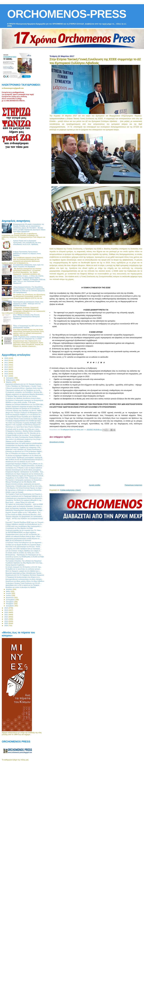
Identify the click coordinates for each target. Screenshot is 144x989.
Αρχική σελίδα (94, 485)
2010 (6, 360)
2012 (6, 365)
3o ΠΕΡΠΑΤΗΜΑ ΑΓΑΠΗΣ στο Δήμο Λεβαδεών (21, 532)
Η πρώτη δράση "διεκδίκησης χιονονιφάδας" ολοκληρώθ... (24, 457)
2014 (6, 369)
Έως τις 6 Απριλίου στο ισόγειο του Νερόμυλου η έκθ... (23, 453)
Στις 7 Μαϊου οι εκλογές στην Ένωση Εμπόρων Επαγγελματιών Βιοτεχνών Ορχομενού (26, 316)
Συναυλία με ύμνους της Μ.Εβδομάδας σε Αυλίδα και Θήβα (25, 557)
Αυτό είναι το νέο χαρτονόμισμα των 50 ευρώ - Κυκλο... (23, 546)
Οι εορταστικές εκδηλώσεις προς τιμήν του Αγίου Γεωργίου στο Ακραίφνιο (28, 265)
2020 (6, 612)
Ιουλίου (9, 595)
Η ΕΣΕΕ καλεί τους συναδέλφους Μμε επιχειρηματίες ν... (24, 526)
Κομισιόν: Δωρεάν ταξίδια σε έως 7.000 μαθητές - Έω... (24, 512)
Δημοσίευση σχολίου (57, 442)
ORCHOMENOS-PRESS (66, 14)
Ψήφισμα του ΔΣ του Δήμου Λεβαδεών (18, 441)
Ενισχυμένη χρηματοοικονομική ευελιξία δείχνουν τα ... (23, 538)
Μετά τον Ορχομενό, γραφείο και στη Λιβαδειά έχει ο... (23, 571)
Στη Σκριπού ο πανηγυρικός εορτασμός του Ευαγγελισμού (24, 400)
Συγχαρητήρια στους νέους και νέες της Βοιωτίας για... (23, 534)
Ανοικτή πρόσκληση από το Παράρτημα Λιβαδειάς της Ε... (24, 496)
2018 (6, 608)
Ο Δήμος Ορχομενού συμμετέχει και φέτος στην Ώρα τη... (24, 406)
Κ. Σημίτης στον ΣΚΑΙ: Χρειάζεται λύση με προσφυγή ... (23, 548)
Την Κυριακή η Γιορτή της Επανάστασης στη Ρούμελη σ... (24, 494)
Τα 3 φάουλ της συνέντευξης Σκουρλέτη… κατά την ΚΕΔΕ (24, 504)
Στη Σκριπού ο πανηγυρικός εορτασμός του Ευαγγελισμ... (24, 480)
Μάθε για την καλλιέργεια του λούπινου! (18, 540)
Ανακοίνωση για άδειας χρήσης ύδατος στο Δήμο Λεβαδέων (25, 581)
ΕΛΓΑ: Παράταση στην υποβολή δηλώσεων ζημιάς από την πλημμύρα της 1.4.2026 (28, 337)
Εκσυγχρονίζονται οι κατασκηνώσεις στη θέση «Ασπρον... (24, 579)
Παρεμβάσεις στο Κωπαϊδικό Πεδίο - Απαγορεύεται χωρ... (24, 478)
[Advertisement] (83, 462)
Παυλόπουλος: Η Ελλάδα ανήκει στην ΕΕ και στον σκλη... (24, 486)
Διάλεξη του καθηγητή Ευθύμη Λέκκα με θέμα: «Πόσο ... (24, 536)
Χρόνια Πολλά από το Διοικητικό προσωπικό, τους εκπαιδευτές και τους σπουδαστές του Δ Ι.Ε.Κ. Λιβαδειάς (27, 242)
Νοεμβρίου (10, 603)
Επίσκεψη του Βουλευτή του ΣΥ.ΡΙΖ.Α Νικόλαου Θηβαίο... (24, 451)
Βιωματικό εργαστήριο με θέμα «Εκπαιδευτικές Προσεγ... (24, 573)
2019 (6, 610)
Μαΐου (8, 591)
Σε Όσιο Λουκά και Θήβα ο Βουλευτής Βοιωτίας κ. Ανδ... (24, 514)
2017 (6, 376)
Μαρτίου (9, 382)
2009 (6, 358)
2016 (6, 374)
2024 (6, 621)
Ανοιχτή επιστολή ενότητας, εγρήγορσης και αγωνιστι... (23, 484)
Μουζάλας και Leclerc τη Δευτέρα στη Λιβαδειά (21, 587)
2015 (6, 371)
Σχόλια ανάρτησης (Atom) (70, 490)
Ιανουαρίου (10, 378)
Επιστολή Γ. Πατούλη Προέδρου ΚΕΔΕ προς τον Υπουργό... (25, 522)
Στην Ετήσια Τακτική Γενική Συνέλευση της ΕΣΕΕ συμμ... (24, 419)
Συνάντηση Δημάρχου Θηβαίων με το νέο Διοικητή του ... (24, 414)
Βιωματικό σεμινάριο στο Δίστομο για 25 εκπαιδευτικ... (23, 408)
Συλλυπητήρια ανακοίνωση (14, 559)
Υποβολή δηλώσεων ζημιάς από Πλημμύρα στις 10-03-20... (25, 476)
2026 (6, 625)
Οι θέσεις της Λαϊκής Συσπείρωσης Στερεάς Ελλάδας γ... (24, 437)
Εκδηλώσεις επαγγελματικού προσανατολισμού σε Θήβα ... (25, 510)
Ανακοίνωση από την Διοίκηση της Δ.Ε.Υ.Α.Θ (20, 461)
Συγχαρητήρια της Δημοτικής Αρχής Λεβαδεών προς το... (24, 445)
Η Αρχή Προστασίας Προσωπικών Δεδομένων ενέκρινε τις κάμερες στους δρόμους (27, 253)
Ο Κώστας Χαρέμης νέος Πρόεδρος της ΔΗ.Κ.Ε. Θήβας (23, 410)
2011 (6, 362)
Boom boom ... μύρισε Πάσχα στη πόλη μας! (20, 502)
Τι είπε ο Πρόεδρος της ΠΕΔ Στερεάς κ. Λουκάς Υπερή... (24, 386)
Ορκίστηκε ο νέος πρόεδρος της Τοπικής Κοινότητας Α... (24, 449)
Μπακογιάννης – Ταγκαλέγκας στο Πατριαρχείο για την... (24, 555)
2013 (6, 367)
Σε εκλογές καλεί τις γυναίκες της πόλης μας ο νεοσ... (23, 429)
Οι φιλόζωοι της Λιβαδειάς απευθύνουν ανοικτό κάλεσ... (24, 398)
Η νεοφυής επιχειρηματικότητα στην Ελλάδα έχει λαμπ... (24, 420)
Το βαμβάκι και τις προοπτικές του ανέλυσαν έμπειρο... (23, 569)
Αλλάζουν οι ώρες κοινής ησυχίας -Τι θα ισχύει (21, 402)
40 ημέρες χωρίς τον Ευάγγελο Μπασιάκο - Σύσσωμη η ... (24, 506)
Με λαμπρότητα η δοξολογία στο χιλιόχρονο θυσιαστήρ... (24, 490)
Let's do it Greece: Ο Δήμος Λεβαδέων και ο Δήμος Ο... (23, 551)
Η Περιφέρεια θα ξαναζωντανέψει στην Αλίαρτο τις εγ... (23, 577)
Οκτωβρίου (10, 602)
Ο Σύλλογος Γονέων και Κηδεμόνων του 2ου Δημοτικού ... (24, 542)
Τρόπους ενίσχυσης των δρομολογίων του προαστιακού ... (24, 516)
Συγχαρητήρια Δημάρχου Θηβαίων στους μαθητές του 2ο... (25, 464)
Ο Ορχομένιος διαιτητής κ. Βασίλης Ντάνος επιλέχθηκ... (24, 431)
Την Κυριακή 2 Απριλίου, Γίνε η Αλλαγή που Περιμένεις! (23, 561)
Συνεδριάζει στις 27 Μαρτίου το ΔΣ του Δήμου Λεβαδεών (24, 468)
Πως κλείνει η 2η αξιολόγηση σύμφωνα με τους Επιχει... (24, 439)
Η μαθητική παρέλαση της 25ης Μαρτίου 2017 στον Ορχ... (24, 563)
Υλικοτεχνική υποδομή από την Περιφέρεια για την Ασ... (24, 390)
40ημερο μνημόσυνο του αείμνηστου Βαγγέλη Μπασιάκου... (25, 394)
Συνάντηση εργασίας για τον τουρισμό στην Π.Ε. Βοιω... (24, 530)
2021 (6, 614)
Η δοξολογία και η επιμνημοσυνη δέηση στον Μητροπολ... (24, 498)
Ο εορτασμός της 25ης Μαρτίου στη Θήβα (19, 528)
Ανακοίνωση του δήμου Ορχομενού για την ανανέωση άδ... (25, 474)
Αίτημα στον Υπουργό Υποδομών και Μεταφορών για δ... (24, 412)
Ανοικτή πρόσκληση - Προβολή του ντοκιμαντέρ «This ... (24, 447)
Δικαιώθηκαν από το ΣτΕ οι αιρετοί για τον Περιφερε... (23, 585)
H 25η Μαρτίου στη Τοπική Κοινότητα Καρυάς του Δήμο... (24, 488)
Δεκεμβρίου (10, 606)
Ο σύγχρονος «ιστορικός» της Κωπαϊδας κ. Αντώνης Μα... (24, 392)
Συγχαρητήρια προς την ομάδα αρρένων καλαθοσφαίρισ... (24, 443)
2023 (6, 619)
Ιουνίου (9, 593)
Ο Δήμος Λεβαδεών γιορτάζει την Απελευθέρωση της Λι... (24, 524)
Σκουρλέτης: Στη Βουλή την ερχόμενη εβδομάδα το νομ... (24, 500)
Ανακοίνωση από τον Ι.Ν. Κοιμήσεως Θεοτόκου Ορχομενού (25, 575)
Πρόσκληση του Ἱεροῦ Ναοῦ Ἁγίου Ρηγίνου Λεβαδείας (23, 427)
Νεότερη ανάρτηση (57, 485)
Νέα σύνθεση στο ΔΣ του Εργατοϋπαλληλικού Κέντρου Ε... (25, 459)
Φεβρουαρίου (11, 380)
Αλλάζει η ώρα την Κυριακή (14, 492)
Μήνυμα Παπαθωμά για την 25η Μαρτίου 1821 (21, 482)
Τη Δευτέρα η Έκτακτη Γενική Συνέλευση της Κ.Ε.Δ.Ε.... (24, 583)
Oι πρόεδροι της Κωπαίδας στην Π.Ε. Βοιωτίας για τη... (23, 433)
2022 (6, 617)
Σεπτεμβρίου (10, 599)
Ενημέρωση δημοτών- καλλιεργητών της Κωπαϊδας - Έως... (25, 472)
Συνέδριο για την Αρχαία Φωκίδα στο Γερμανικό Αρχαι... (24, 544)
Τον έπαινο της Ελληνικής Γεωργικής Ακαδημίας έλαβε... (24, 423)
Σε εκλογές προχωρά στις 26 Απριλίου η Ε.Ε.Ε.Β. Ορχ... (24, 567)
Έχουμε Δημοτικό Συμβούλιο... (15, 565)
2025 (6, 623)
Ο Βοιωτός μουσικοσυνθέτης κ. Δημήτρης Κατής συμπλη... (24, 388)
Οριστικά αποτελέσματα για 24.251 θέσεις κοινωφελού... (24, 470)
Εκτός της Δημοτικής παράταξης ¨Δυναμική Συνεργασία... (24, 508)
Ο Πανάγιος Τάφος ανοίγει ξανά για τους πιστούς (21, 396)
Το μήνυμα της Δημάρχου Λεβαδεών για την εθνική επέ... (24, 455)
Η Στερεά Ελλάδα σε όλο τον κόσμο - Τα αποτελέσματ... (24, 435)
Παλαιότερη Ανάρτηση (133, 485)
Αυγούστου (10, 597)
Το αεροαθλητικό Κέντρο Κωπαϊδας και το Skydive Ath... (24, 416)
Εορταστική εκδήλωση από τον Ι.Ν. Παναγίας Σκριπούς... (24, 384)
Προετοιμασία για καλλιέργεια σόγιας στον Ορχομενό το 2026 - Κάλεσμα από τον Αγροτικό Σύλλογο (28, 303)
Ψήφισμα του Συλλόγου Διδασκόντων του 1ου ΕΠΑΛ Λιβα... (25, 404)
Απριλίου (9, 589)
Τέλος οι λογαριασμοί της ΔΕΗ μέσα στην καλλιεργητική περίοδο (28, 326)
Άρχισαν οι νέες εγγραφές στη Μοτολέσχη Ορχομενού (23, 425)
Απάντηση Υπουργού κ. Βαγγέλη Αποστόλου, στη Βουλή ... (25, 465)
